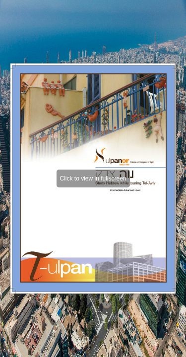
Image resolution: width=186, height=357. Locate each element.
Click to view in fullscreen (93, 178)
